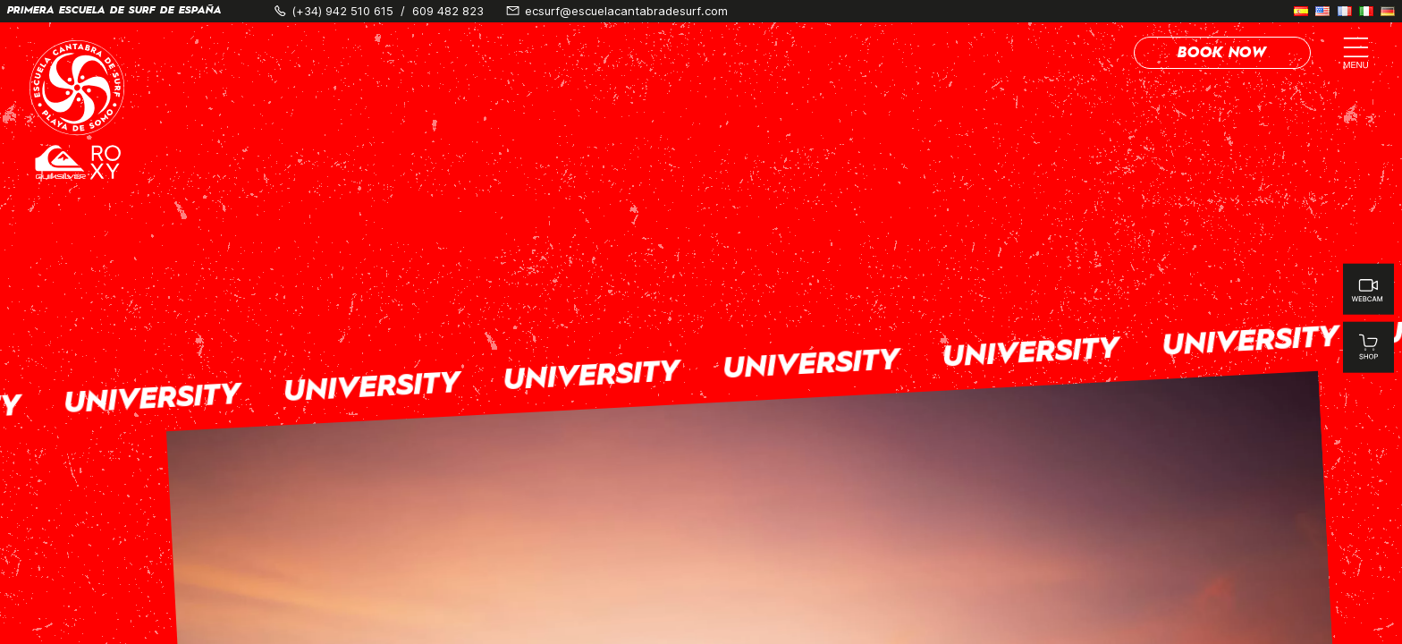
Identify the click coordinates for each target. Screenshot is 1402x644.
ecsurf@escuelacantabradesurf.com (626, 11)
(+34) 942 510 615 (342, 11)
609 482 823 (448, 11)
